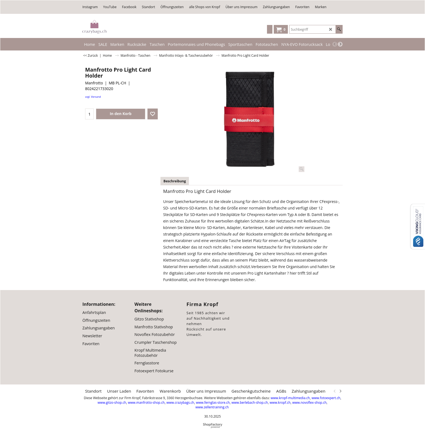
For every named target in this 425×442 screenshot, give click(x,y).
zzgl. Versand (93, 96)
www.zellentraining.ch (212, 407)
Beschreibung (174, 181)
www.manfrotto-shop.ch (146, 402)
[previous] (334, 44)
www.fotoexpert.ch (325, 398)
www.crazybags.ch (180, 402)
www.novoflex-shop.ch (309, 402)
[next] (340, 44)
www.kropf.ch (280, 402)
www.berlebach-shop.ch (249, 402)
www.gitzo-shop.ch (112, 402)
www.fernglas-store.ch (213, 402)
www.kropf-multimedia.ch (290, 398)
